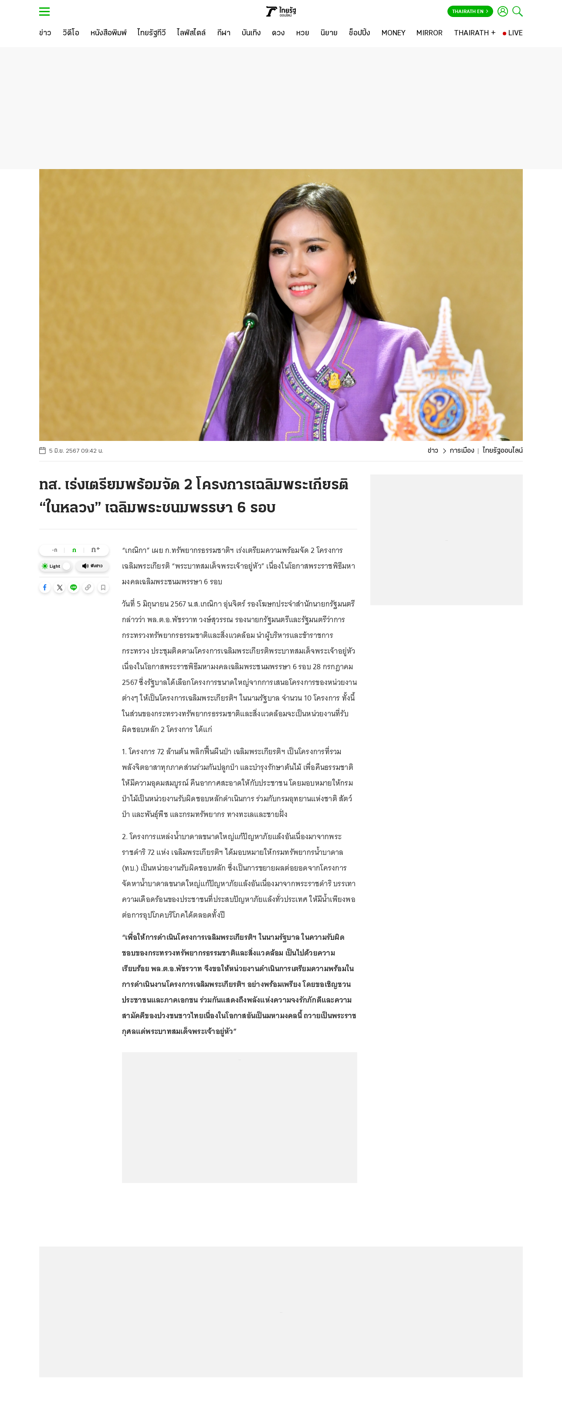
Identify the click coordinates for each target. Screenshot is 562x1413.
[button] (45, 587)
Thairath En (470, 11)
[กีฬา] (223, 33)
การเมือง (462, 450)
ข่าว (433, 450)
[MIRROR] (429, 33)
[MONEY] (394, 33)
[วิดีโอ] (71, 33)
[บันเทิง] (251, 33)
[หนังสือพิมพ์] (109, 33)
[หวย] (302, 33)
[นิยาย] (329, 33)
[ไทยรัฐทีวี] (152, 33)
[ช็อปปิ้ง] (359, 33)
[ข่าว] (45, 33)
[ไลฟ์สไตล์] (191, 33)
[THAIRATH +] (475, 33)
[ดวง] (278, 33)
